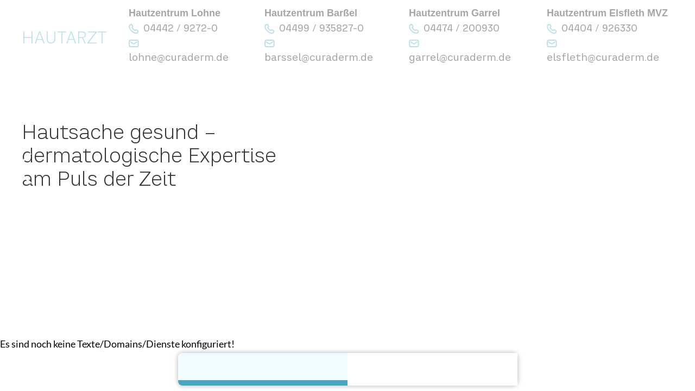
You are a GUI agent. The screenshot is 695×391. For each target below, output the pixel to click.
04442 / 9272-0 (180, 28)
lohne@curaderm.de (179, 57)
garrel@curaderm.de (460, 57)
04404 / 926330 (599, 28)
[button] (23, 168)
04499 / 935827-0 (321, 28)
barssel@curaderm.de (318, 57)
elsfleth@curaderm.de (603, 57)
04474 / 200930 (462, 28)
